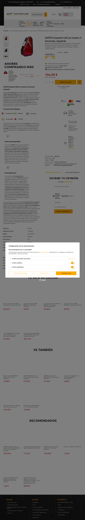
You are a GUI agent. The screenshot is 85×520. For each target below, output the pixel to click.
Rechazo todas (44, 273)
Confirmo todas (66, 273)
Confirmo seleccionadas (20, 273)
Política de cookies (44, 252)
